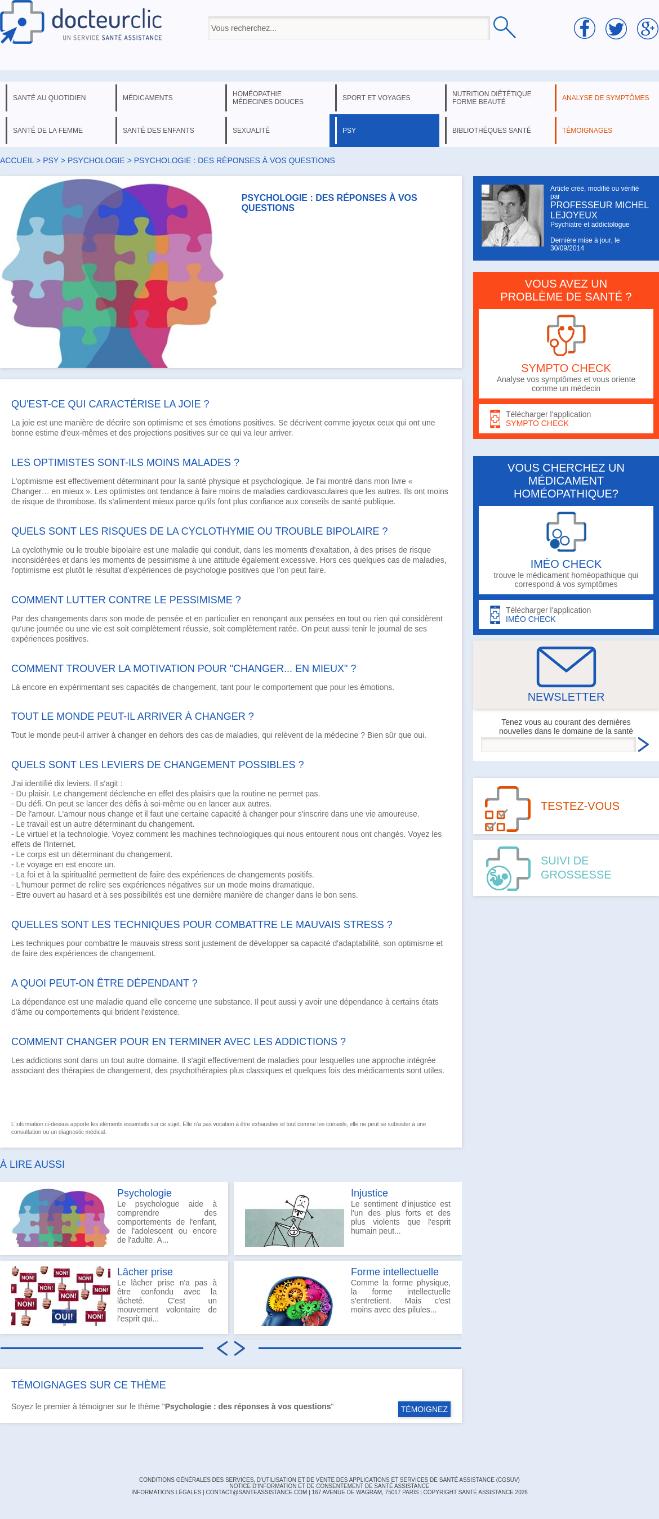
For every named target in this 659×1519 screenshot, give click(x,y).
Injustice (369, 1193)
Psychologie (144, 1193)
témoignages (587, 131)
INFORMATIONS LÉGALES (166, 1492)
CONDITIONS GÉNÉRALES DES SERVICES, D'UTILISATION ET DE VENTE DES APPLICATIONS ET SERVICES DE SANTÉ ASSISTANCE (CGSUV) (329, 1480)
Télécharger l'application (566, 419)
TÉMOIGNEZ (424, 1409)
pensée (170, 618)
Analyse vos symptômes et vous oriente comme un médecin (566, 354)
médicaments (148, 98)
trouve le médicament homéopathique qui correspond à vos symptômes (566, 550)
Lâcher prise (145, 1272)
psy (349, 131)
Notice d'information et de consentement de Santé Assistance (329, 1486)
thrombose (75, 501)
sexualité (251, 131)
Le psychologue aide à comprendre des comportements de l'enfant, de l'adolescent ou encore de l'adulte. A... (114, 1217)
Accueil (17, 160)
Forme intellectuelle (395, 1272)
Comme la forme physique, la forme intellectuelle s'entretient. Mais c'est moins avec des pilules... (348, 1296)
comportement (287, 687)
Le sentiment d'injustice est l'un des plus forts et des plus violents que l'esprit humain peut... (348, 1217)
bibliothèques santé (491, 131)
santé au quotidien (49, 98)
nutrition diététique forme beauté (492, 98)
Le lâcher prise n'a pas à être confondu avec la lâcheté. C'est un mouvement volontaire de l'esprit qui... (114, 1296)
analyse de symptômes (605, 98)
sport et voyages (376, 98)
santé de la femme (48, 131)
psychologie (96, 160)
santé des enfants (158, 131)
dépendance (43, 1001)
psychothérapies (199, 1070)
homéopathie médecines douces (268, 98)
